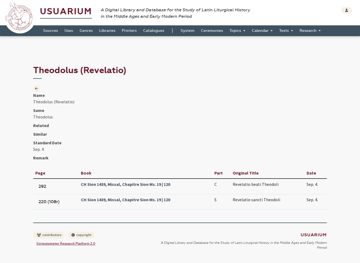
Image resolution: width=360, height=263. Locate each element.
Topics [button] (235, 30)
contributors (49, 235)
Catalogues (153, 30)
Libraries (107, 30)
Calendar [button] (261, 30)
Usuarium (66, 11)
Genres (86, 30)
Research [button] (309, 30)
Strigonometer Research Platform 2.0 (65, 243)
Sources (50, 30)
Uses (68, 30)
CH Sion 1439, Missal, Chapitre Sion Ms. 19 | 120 (125, 184)
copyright (81, 235)
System (187, 30)
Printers (129, 30)
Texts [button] (284, 30)
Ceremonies (212, 30)
